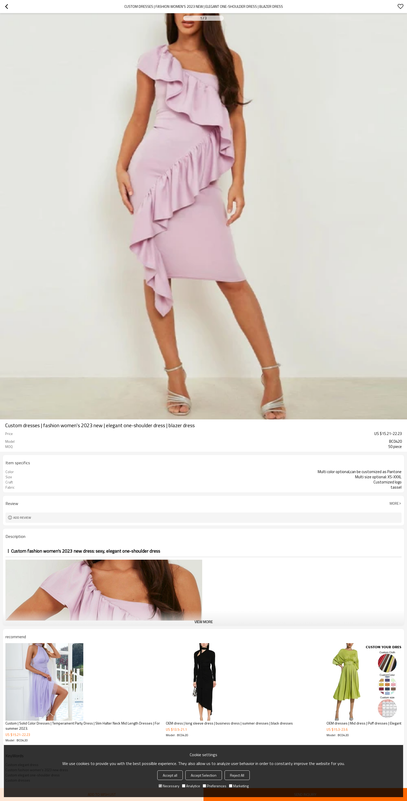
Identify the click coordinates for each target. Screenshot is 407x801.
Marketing (239, 786)
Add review (22, 517)
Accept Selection (203, 775)
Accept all (170, 775)
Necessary (169, 786)
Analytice (191, 786)
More (394, 503)
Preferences (214, 786)
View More (203, 621)
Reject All (237, 775)
